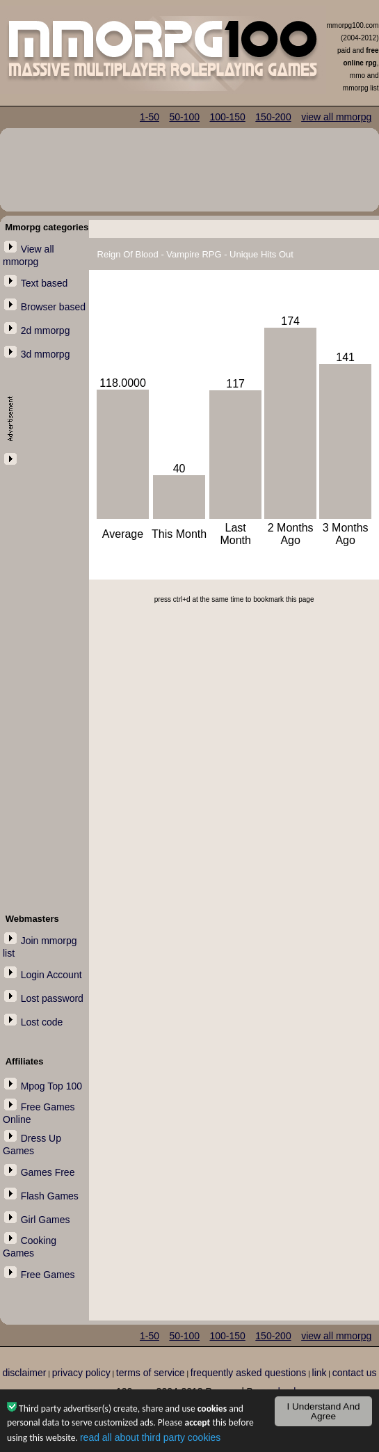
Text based (44, 283)
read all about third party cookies (150, 1438)
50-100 (184, 116)
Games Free (48, 1172)
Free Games (48, 1274)
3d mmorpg (45, 354)
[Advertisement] (44, 676)
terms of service (150, 1372)
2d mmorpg (45, 330)
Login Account (51, 974)
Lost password (52, 998)
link (319, 1372)
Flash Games (50, 1196)
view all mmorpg (336, 116)
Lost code (42, 1022)
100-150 (227, 116)
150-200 (273, 116)
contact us (354, 1372)
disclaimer (24, 1372)
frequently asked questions (249, 1372)
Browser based (53, 306)
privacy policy (81, 1372)
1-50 (149, 116)
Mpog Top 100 (51, 1086)
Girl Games (45, 1219)
